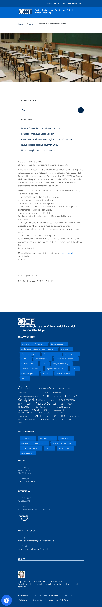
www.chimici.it (69, 253)
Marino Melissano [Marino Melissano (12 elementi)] (64, 407)
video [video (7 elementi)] (21, 422)
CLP (45, 363)
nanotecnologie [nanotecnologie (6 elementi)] (24, 409)
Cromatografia (72, 353)
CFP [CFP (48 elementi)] (36, 392)
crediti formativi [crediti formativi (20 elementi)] (69, 399)
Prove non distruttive (30, 448)
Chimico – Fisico (52, 3)
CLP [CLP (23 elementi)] (69, 396)
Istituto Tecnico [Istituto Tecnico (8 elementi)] (41, 406)
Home (22, 23)
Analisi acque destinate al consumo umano (38, 348)
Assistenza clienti (52, 353)
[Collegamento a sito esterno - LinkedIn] (24, 564)
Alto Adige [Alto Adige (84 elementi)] (28, 387)
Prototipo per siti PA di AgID (57, 599)
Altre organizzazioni (75, 3)
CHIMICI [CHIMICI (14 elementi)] (48, 396)
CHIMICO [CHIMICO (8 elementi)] (59, 396)
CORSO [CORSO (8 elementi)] (54, 400)
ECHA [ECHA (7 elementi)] (21, 403)
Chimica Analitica (43, 358)
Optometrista (28, 453)
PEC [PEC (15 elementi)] (73, 412)
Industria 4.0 (66, 438)
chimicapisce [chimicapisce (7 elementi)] (58, 392)
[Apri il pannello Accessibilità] (6, 600)
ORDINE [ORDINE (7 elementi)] (48, 409)
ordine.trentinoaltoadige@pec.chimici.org (36, 540)
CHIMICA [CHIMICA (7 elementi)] (46, 392)
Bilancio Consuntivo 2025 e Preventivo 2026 (43, 128)
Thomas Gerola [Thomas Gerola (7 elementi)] (76, 416)
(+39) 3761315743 (26, 481)
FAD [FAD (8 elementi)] (64, 403)
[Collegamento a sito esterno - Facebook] (19, 564)
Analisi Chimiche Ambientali (34, 343)
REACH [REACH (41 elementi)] (38, 416)
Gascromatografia (29, 373)
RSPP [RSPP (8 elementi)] (49, 416)
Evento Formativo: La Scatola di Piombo (41, 134)
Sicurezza (66, 348)
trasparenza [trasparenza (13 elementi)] (31, 419)
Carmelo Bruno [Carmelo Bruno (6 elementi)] (24, 392)
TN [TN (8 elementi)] (20, 419)
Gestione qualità (29, 363)
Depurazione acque (30, 353)
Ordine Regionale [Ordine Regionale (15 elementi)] (28, 412)
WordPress (55, 595)
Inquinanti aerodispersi (56, 368)
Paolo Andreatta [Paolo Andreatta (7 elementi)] (62, 412)
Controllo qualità (58, 343)
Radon (49, 448)
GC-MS (25, 358)
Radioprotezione (47, 438)
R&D (74, 368)
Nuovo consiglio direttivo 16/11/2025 (40, 150)
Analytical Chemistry (62, 363)
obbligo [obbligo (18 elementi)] (37, 409)
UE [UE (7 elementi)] (65, 419)
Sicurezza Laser (65, 448)
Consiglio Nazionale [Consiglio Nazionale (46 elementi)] (33, 400)
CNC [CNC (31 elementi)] (78, 396)
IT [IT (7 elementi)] (51, 406)
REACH (47, 373)
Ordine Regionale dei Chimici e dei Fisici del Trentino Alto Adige (47, 328)
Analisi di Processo (64, 373)
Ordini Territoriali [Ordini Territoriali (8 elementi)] (46, 412)
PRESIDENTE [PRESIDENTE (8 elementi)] (24, 416)
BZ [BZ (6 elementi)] (70, 388)
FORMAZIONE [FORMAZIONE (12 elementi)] (25, 407)
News (32, 23)
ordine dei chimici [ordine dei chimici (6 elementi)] (61, 409)
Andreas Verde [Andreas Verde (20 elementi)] (48, 388)
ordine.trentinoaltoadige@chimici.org (34, 549)
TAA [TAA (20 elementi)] (64, 416)
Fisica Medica (28, 438)
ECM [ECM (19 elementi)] (31, 403)
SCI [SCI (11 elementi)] (57, 416)
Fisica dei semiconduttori (64, 443)
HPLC (25, 378)
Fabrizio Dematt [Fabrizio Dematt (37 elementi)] (47, 403)
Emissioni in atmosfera (31, 368)
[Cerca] (81, 110)
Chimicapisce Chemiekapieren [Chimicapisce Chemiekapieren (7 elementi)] (30, 396)
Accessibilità (25, 595)
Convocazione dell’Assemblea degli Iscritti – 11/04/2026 (48, 139)
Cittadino (63, 3)
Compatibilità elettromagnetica (34, 443)
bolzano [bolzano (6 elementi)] (63, 388)
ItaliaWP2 (25, 599)
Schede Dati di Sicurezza (66, 358)
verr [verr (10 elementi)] (72, 419)
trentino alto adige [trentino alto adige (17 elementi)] (50, 419)
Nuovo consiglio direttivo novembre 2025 (41, 145)
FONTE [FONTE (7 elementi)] (72, 403)
